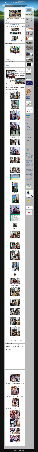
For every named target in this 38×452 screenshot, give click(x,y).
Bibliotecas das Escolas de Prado (12, 2)
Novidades (23, 6)
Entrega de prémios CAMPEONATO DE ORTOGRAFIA (12, 24)
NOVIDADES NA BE (27, 172)
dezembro (28, 126)
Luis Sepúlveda (28, 170)
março (27, 140)
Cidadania (27, 152)
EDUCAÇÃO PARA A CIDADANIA (17, 6)
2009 (27, 145)
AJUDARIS (28, 149)
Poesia (31, 174)
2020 (27, 120)
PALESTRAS (27, 173)
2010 (27, 144)
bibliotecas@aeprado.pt (28, 26)
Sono (30, 178)
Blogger (23, 450)
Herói (28, 165)
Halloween (27, 165)
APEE (32, 149)
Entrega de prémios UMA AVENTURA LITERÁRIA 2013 (29, 137)
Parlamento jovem (30, 173)
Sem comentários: (7, 59)
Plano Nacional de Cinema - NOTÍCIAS (9, 6)
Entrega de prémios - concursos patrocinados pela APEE (12, 344)
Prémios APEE (28, 134)
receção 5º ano (31, 175)
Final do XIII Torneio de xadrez (9, 44)
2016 (27, 123)
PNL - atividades (28, 174)
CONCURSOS (28, 153)
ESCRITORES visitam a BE (29, 162)
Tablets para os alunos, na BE (9, 9)
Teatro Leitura (31, 179)
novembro (28, 127)
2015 (27, 124)
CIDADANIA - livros (30, 152)
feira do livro (30, 164)
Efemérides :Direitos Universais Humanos (29, 160)
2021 (27, 119)
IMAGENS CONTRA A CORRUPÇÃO (29, 166)
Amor (30, 149)
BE (29, 150)
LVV (30, 170)
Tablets (8, 22)
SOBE (28, 178)
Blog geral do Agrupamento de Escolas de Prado (29, 184)
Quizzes (28, 175)
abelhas (26, 149)
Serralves (26, 178)
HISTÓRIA (31, 165)
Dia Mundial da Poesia (31, 157)
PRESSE (26, 175)
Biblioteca (31, 150)
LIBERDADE (30, 169)
